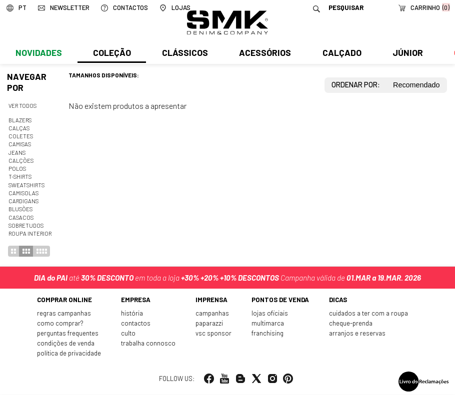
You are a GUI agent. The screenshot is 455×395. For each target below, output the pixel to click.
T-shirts (20, 176)
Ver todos (22, 105)
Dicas (337, 301)
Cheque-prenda (350, 325)
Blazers (20, 120)
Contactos (138, 325)
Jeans (17, 152)
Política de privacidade (72, 354)
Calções (21, 160)
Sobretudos (26, 225)
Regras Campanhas (67, 315)
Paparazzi (210, 325)
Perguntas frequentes (71, 334)
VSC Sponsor (213, 334)
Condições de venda (68, 344)
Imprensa (212, 301)
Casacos (21, 217)
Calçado (340, 53)
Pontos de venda (279, 301)
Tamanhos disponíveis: (103, 74)
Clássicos (184, 53)
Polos (17, 168)
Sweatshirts (26, 185)
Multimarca (267, 325)
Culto (131, 334)
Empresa (138, 301)
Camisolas (23, 193)
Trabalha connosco (150, 344)
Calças (19, 128)
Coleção (111, 53)
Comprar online (67, 301)
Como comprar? (62, 325)
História (134, 315)
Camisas (19, 144)
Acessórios (264, 53)
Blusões (20, 209)
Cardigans (23, 201)
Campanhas (213, 315)
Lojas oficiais (268, 315)
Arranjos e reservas (356, 334)
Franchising (267, 334)
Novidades (38, 53)
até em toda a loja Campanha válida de (227, 277)
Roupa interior (30, 233)
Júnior (405, 53)
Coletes (20, 136)
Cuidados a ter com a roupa (367, 315)
